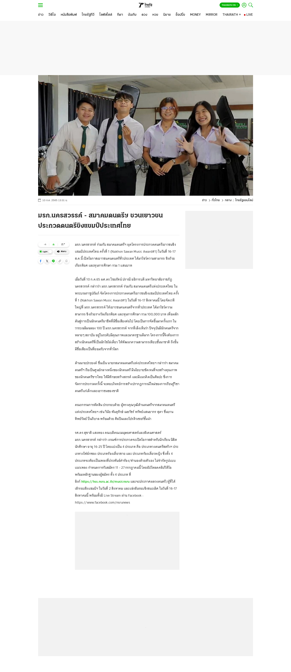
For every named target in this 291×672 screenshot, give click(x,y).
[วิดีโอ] (52, 15)
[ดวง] (144, 15)
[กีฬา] (120, 15)
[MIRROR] (211, 15)
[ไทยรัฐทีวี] (88, 15)
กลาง (228, 200)
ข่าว (204, 200)
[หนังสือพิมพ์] (69, 15)
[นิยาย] (167, 15)
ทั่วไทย (216, 200)
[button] (40, 260)
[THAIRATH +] (231, 15)
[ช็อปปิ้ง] (180, 15)
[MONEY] (195, 15)
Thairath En (230, 5)
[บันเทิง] (132, 15)
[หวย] (155, 15)
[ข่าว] (41, 15)
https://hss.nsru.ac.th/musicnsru (105, 481)
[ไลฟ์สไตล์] (106, 15)
